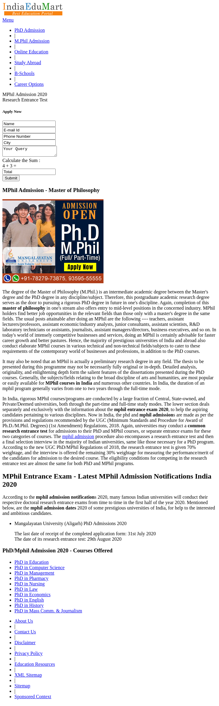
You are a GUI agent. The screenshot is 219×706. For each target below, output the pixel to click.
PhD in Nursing (29, 585)
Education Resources (34, 665)
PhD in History (29, 607)
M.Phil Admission (31, 41)
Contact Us (25, 633)
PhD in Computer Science (39, 569)
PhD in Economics (32, 596)
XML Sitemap (28, 676)
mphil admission (78, 438)
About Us (23, 622)
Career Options (29, 84)
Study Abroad (27, 62)
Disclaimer (24, 644)
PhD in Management (34, 574)
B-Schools (24, 73)
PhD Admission (29, 30)
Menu (8, 20)
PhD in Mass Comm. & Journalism (48, 612)
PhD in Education (31, 563)
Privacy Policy (28, 655)
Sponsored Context (32, 698)
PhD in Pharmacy (31, 580)
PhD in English (29, 601)
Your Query (32, 152)
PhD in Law (26, 590)
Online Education (31, 51)
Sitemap (22, 687)
